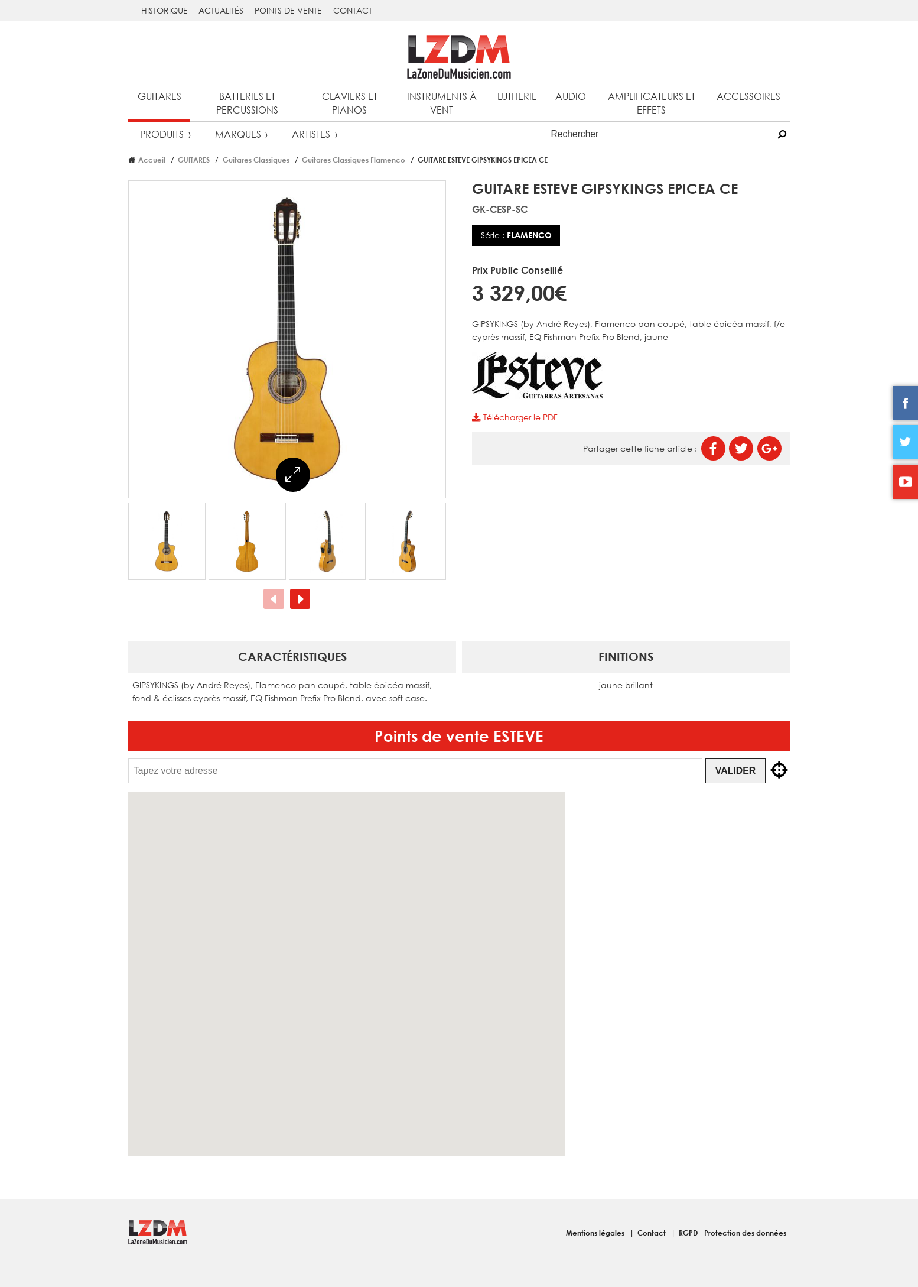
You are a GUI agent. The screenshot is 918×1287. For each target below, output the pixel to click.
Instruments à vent (442, 103)
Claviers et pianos (349, 103)
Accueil (151, 159)
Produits (162, 134)
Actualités (220, 10)
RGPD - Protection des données (732, 1232)
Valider (735, 771)
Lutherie (517, 96)
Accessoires (748, 96)
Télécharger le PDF (514, 417)
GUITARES (194, 159)
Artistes (311, 134)
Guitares (159, 96)
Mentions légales (596, 1232)
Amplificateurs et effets (651, 103)
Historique (164, 10)
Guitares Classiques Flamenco (353, 159)
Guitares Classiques (256, 159)
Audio (570, 96)
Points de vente (288, 10)
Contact (352, 10)
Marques (238, 134)
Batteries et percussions (247, 103)
